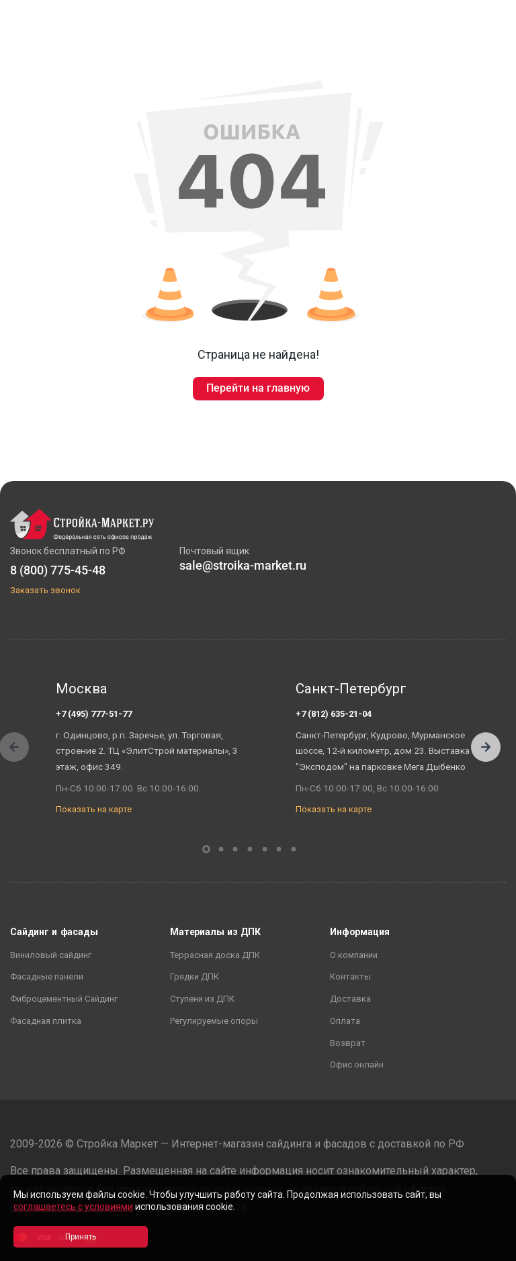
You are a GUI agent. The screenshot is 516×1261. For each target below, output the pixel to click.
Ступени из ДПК (202, 999)
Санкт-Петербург (351, 689)
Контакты (350, 976)
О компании (354, 955)
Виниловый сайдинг (50, 955)
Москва (82, 689)
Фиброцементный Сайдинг (64, 999)
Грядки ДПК (194, 976)
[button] (486, 747)
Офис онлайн (357, 1064)
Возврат (348, 1043)
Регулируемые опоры (214, 1021)
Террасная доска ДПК (215, 955)
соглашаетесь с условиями (73, 1206)
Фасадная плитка (45, 1021)
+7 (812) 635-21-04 (334, 714)
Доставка (350, 999)
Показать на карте (94, 809)
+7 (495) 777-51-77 (94, 714)
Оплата (345, 1021)
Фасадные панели (46, 976)
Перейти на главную (258, 388)
